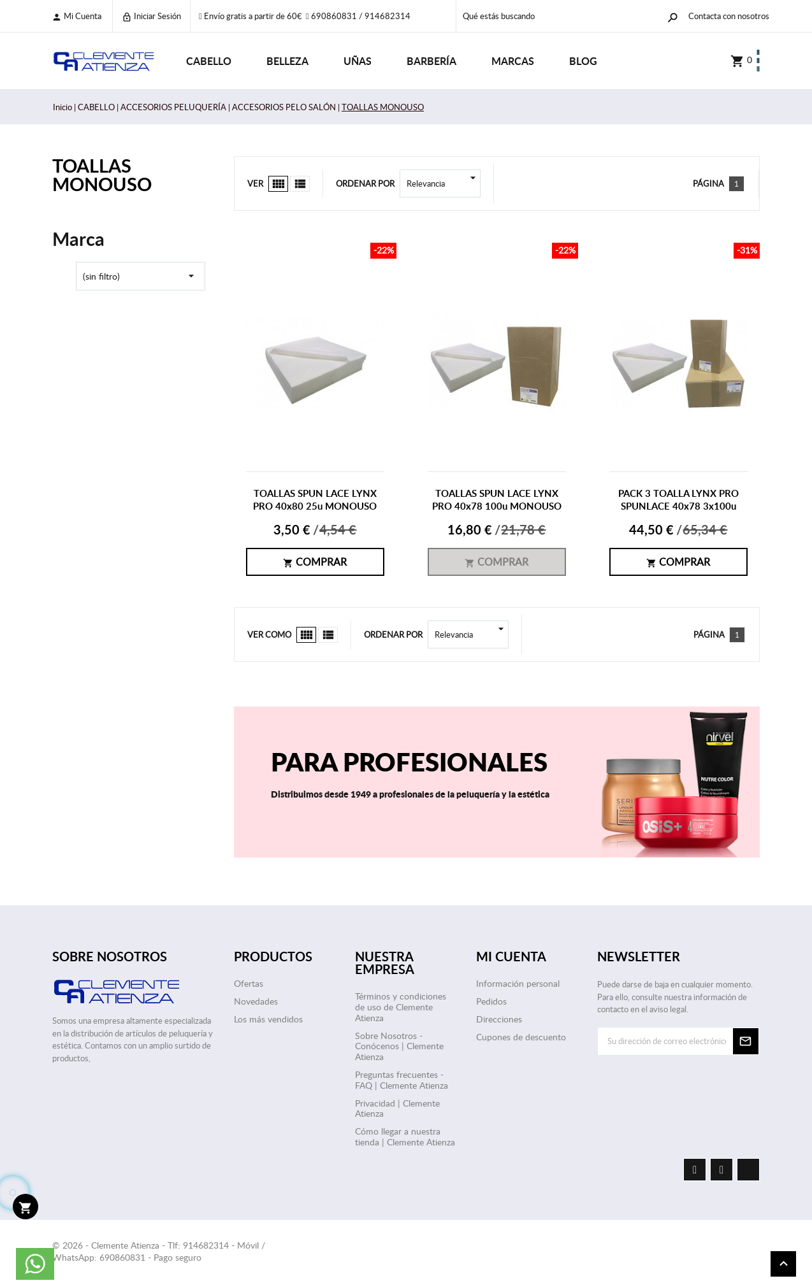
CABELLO (208, 61)
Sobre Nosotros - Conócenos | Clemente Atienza (399, 1046)
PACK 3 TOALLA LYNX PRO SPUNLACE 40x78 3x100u (678, 500)
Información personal (518, 983)
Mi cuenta (76, 16)
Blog (583, 61)
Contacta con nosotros (728, 16)
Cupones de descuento (521, 1037)
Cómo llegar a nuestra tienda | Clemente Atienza (405, 1136)
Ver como (269, 634)
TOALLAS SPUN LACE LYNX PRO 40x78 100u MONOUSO (497, 500)
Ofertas (248, 983)
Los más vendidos (268, 1019)
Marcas (512, 61)
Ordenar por (365, 183)
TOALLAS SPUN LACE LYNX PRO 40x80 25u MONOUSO (315, 500)
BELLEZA (287, 61)
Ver (255, 183)
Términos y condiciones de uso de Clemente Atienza (400, 1007)
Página (708, 183)
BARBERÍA (431, 61)
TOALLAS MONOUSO (102, 174)
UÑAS (358, 61)
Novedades (256, 1001)
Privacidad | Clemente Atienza (397, 1108)
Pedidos (491, 1001)
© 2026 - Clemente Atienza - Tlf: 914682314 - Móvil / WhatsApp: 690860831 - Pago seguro (158, 1251)
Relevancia (444, 183)
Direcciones (499, 1019)
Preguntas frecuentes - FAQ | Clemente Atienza (401, 1079)
